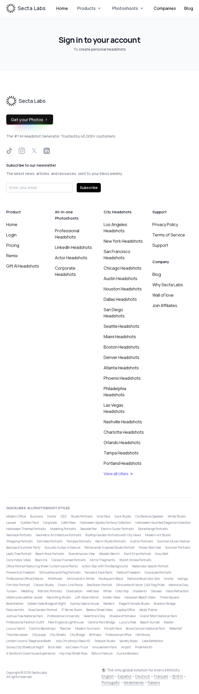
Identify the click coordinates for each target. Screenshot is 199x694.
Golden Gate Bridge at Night (46, 603)
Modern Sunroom (87, 628)
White (107, 591)
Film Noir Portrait (18, 585)
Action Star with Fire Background (105, 566)
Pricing (12, 245)
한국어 (177, 676)
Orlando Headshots (122, 442)
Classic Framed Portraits (69, 560)
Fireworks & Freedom (20, 572)
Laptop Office (126, 610)
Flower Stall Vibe (150, 547)
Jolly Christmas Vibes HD (72, 641)
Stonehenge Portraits (153, 529)
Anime (168, 578)
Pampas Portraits (79, 541)
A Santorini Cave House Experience (30, 653)
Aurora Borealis (127, 653)
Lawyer (11, 522)
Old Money (143, 634)
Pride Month (143, 647)
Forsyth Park (113, 628)
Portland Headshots (122, 463)
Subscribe (89, 187)
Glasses (156, 591)
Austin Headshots (120, 278)
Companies (165, 8)
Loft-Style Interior (87, 597)
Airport (126, 647)
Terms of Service (168, 235)
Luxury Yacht (15, 628)
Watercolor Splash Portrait (150, 566)
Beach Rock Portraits (49, 554)
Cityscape (39, 634)
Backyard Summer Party (23, 547)
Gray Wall (161, 554)
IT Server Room (71, 610)
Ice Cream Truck (77, 647)
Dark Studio (123, 516)
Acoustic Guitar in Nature (62, 547)
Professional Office (118, 634)
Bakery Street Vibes (99, 610)
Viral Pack (103, 516)
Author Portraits (141, 541)
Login (11, 235)
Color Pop (122, 591)
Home (62, 8)
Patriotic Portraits (50, 591)
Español (124, 676)
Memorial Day (178, 585)
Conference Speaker (149, 516)
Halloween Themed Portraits (26, 529)
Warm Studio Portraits (110, 541)
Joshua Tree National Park (24, 616)
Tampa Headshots (121, 453)
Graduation (74, 591)
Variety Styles (128, 641)
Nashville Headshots (123, 422)
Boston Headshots (121, 347)
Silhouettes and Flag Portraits (60, 572)
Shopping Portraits (19, 541)
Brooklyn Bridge (164, 603)
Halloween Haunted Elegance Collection (163, 522)
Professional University (63, 616)
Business (36, 516)
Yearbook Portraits (19, 535)
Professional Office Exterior (25, 578)
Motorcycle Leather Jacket (24, 597)
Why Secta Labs (167, 285)
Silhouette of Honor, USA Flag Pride (140, 585)
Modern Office (16, 516)
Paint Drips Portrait (137, 554)
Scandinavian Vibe (81, 554)
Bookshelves (14, 603)
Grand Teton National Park (158, 616)
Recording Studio (59, 597)
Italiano (154, 682)
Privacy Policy (165, 224)
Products (89, 8)
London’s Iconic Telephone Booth (28, 641)
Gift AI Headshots (22, 266)
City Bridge (77, 634)
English (108, 676)
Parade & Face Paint (98, 572)
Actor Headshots (71, 258)
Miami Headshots (120, 336)
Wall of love (163, 295)
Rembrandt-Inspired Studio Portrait (109, 547)
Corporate (50, 522)
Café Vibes (68, 522)
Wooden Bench (109, 554)
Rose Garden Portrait (42, 610)
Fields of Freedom (128, 572)
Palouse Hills (15, 610)
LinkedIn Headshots (73, 247)
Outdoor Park (29, 522)
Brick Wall (54, 647)
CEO (64, 516)
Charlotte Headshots (124, 432)
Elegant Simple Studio (134, 603)
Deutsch (142, 676)
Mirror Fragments (102, 560)
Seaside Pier (88, 529)
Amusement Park (104, 647)
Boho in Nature (101, 653)
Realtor (169, 622)
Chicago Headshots (122, 268)
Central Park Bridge (101, 622)
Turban (11, 591)
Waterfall (175, 628)
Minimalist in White (80, 578)
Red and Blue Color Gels (143, 578)
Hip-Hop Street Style (73, 653)
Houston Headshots (123, 289)
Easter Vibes (111, 597)
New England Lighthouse (66, 622)
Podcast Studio (105, 641)
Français (161, 676)
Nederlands (134, 682)
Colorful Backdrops (42, 628)
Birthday (95, 634)
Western (109, 603)
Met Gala (93, 591)
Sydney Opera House (84, 603)
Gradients (140, 591)
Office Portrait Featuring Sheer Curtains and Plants (42, 566)
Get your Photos (29, 120)
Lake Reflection (152, 641)
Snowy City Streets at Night (25, 647)
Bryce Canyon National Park (145, 628)
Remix (12, 255)
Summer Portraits (177, 547)
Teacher (65, 628)
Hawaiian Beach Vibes (139, 597)
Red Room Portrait (99, 585)
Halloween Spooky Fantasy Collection (105, 522)
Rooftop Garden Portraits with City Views (113, 535)
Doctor (51, 516)
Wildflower (55, 578)
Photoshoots (128, 8)
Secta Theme (148, 610)
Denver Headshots (121, 357)
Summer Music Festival (173, 541)
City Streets (58, 634)
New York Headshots (123, 241)
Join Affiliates (164, 305)
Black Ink (41, 560)
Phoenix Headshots (122, 378)
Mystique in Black (110, 578)
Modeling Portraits (63, 529)
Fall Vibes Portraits (49, 541)
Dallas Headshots (120, 299)
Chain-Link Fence (70, 585)
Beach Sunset (150, 622)
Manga (182, 578)
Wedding (27, 591)
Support (160, 245)
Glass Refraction (177, 591)
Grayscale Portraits (158, 572)
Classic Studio (44, 585)
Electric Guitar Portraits (117, 529)
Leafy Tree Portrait (18, 554)
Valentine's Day (94, 616)
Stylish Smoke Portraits (135, 560)
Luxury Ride (127, 622)
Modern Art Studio (158, 535)
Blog (188, 8)
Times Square (169, 597)
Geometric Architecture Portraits (58, 535)
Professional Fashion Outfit (25, 622)
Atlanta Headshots (121, 368)
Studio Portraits (82, 516)
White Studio (177, 516)
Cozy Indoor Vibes (18, 560)
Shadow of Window (122, 616)
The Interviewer (17, 634)
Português (111, 682)
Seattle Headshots (121, 326)
